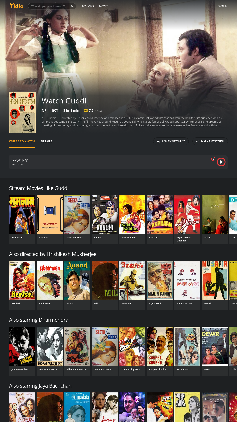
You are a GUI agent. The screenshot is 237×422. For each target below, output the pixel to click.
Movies (103, 6)
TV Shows (88, 6)
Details (46, 141)
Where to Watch (22, 141)
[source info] (212, 159)
